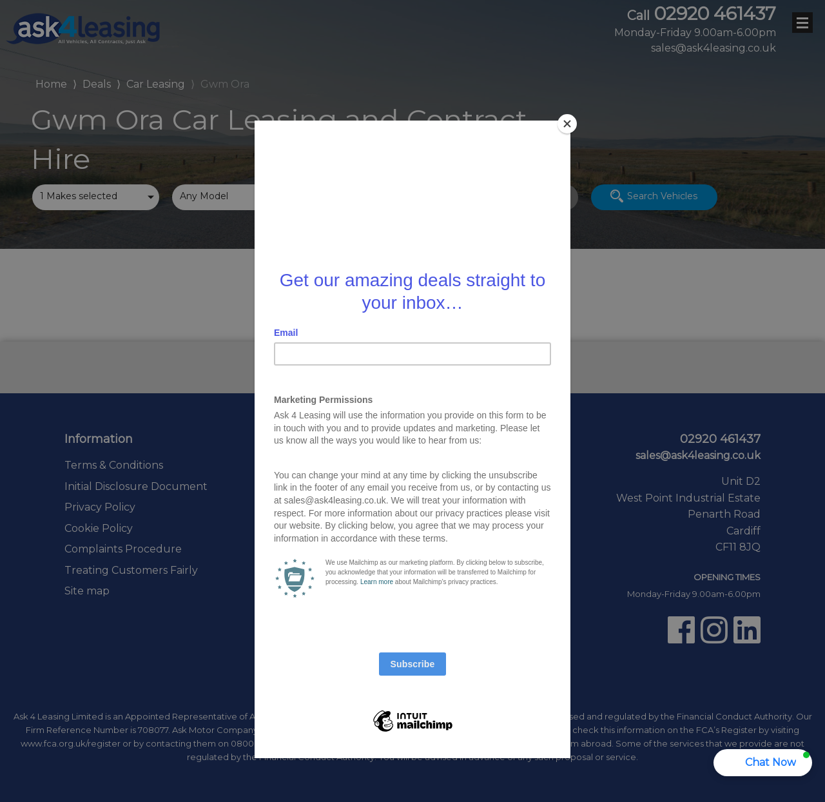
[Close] (567, 123)
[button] (762, 762)
